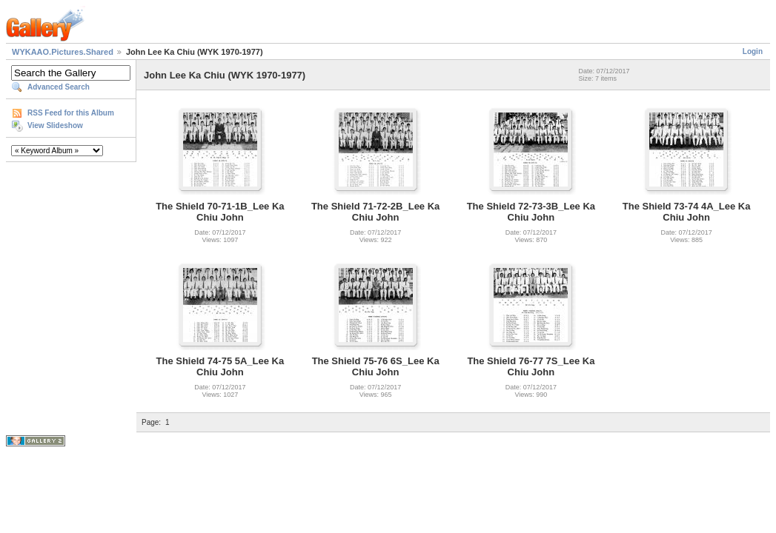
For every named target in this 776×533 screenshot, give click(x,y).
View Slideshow (55, 125)
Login (753, 51)
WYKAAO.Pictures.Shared (62, 51)
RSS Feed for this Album (70, 113)
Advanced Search (58, 87)
